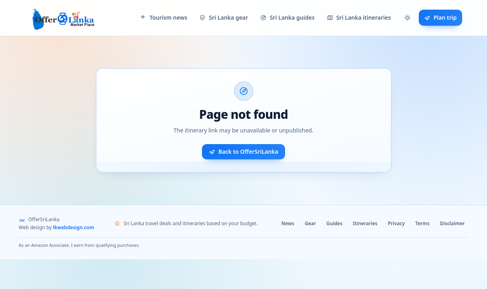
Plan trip (440, 17)
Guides (334, 223)
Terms (422, 223)
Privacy (396, 223)
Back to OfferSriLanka (243, 151)
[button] (407, 18)
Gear (310, 223)
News (287, 223)
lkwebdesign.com (73, 227)
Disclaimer (452, 223)
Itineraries (365, 223)
